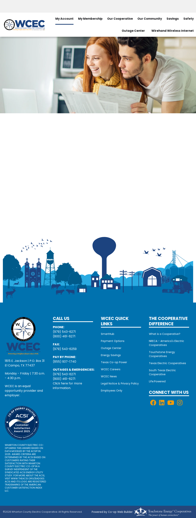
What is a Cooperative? (164, 334)
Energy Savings (111, 355)
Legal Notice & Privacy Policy (120, 383)
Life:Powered (157, 381)
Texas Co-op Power (114, 362)
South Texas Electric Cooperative (162, 372)
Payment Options (112, 341)
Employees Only (111, 390)
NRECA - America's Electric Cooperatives (166, 343)
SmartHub (107, 334)
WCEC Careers (110, 369)
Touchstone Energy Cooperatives (162, 354)
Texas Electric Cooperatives (167, 363)
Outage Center (133, 31)
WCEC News (109, 376)
